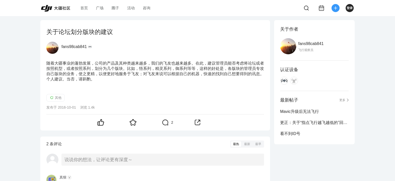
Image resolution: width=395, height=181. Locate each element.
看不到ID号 (290, 133)
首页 (84, 8)
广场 (100, 8)
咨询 (146, 8)
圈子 (115, 8)
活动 (131, 8)
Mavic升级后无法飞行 (299, 111)
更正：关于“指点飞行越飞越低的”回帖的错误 (314, 122)
